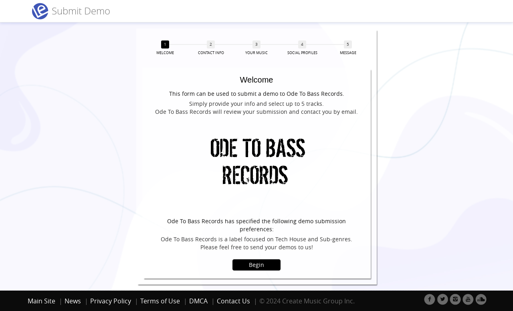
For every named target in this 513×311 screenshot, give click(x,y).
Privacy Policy (110, 301)
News (73, 301)
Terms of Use (160, 301)
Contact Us (233, 301)
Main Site (41, 301)
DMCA (198, 301)
